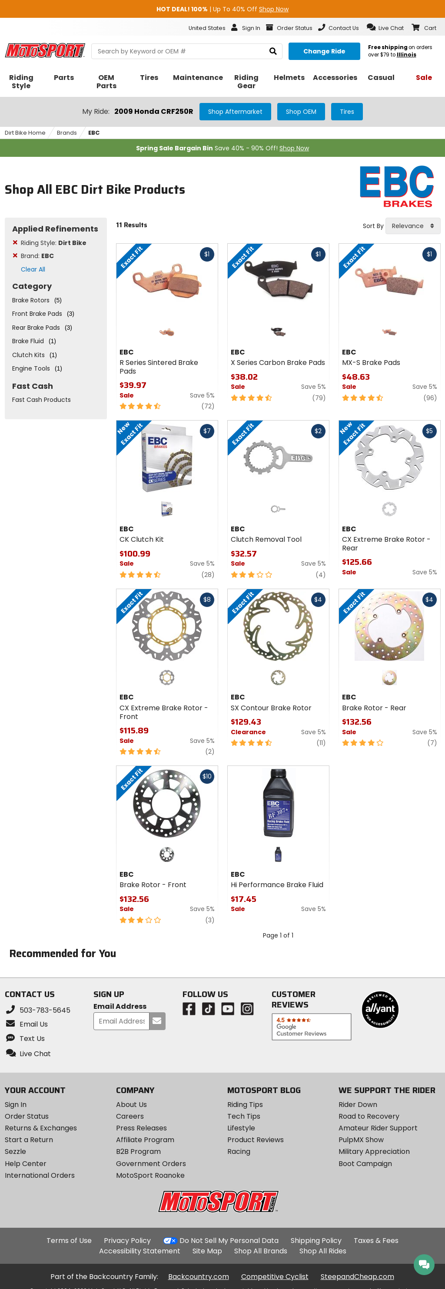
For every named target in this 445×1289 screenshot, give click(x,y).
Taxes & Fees (376, 1241)
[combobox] (413, 226)
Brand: (37, 256)
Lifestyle (241, 1128)
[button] (385, 27)
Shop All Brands (260, 1251)
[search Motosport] (186, 51)
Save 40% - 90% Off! (222, 148)
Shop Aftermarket (235, 111)
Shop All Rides (322, 1251)
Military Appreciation (374, 1151)
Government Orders (151, 1164)
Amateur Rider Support (378, 1128)
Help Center (25, 1164)
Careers (130, 1116)
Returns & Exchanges (41, 1128)
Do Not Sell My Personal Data (229, 1241)
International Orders (40, 1175)
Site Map (207, 1251)
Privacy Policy (127, 1241)
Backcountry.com (198, 1277)
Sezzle (15, 1151)
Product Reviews (255, 1140)
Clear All (33, 269)
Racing (238, 1151)
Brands (67, 133)
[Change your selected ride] (324, 51)
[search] (273, 51)
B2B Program (138, 1151)
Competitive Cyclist (275, 1277)
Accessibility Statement (139, 1251)
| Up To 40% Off (222, 9)
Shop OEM (301, 111)
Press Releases (141, 1128)
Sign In (16, 1105)
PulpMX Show (361, 1140)
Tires (347, 111)
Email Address (119, 1006)
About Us (131, 1105)
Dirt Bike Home (25, 133)
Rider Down (358, 1105)
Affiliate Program (145, 1140)
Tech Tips (243, 1116)
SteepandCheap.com (357, 1277)
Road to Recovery (369, 1116)
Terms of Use (69, 1241)
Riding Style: (53, 243)
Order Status (27, 1116)
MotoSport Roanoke (150, 1175)
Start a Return (29, 1140)
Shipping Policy (316, 1241)
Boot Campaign (365, 1164)
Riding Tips (245, 1105)
